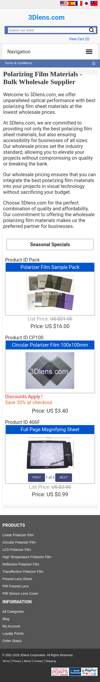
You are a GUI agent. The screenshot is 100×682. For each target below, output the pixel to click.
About (27, 661)
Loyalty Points (13, 633)
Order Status (12, 641)
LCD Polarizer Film (16, 550)
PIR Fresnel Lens (15, 586)
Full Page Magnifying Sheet (50, 429)
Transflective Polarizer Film (22, 572)
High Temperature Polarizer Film (26, 557)
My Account (11, 626)
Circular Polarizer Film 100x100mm (50, 345)
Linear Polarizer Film (18, 535)
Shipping (50, 661)
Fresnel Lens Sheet (17, 579)
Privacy (16, 661)
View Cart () (79, 39)
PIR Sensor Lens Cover (20, 593)
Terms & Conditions (18, 63)
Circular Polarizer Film (19, 542)
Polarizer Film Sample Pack (50, 267)
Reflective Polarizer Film (20, 564)
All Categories (13, 612)
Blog (5, 619)
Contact (38, 661)
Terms (6, 661)
